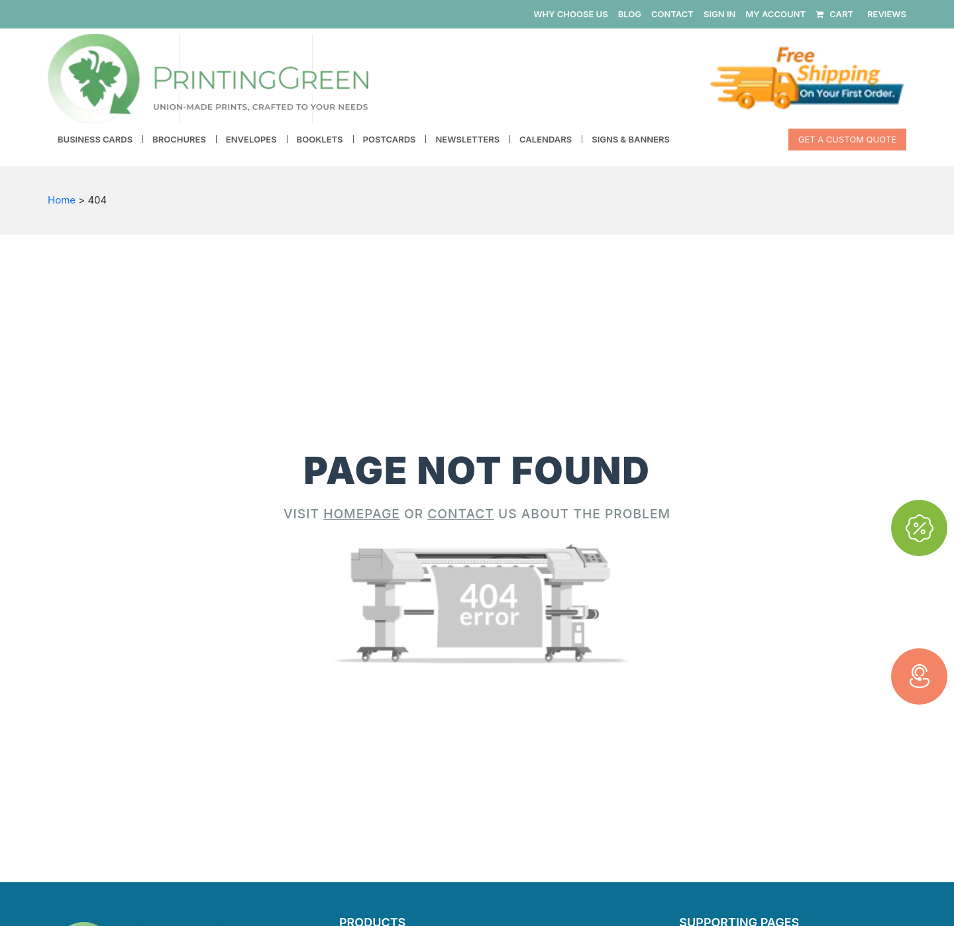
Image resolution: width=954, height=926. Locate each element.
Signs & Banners (631, 139)
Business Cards (95, 139)
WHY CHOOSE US (570, 14)
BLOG (629, 14)
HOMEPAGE (361, 514)
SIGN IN (719, 14)
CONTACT (672, 14)
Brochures (179, 139)
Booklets (320, 139)
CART (834, 14)
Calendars (545, 139)
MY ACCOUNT (775, 14)
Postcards (389, 139)
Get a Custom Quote (847, 139)
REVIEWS (886, 14)
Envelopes (251, 139)
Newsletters (467, 139)
